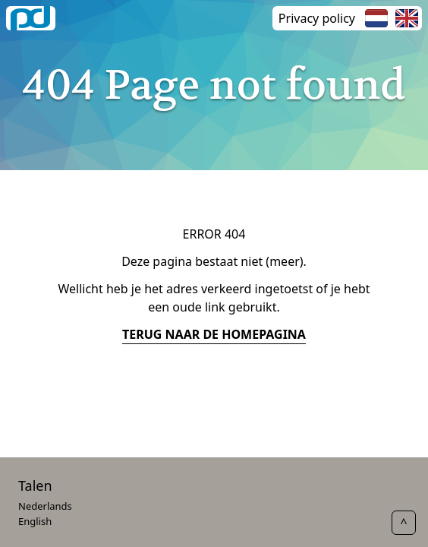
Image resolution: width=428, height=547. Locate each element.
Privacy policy (317, 18)
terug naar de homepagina (214, 334)
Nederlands (45, 506)
